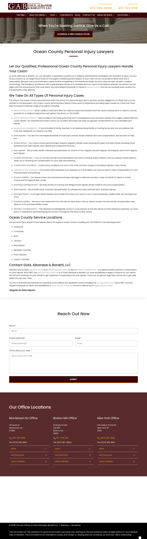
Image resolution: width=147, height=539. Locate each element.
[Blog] (77, 15)
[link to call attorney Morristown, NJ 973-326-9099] (101, 6)
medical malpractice (86, 269)
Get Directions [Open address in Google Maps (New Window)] (29, 455)
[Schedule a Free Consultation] (73, 34)
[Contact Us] (89, 15)
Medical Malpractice (23, 110)
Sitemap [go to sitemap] (64, 525)
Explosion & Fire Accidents (26, 170)
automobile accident (57, 269)
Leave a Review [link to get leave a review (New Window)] (29, 461)
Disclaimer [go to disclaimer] (76, 525)
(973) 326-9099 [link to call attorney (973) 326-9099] (106, 438)
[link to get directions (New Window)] (29, 427)
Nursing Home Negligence (25, 128)
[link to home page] (30, 6)
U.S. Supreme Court (105, 282)
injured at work (36, 269)
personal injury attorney (48, 272)
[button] (25, 15)
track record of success (62, 285)
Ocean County (93, 87)
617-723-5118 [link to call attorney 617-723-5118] (60, 438)
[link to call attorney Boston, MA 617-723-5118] (128, 6)
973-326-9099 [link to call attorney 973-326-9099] (17, 438)
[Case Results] (66, 15)
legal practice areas (103, 285)
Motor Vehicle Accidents (25, 118)
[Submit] (73, 379)
